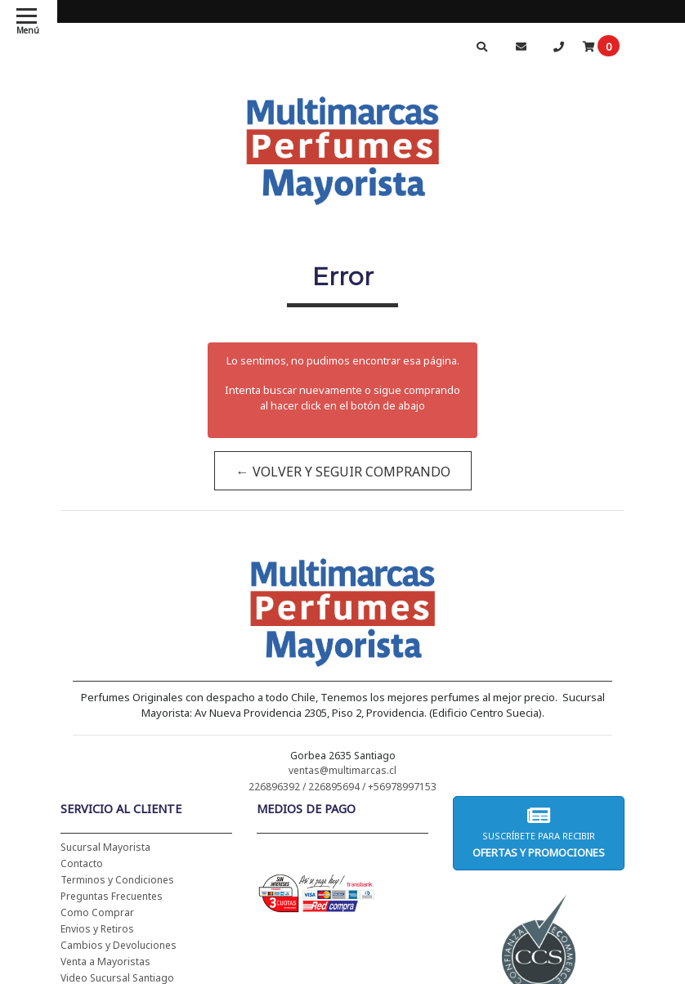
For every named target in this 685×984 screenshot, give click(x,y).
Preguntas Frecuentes (111, 896)
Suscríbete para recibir (538, 832)
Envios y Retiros (97, 929)
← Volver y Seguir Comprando (342, 472)
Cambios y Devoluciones (118, 945)
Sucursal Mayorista (105, 847)
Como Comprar (97, 912)
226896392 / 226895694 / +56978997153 (342, 787)
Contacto (81, 863)
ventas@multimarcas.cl (342, 770)
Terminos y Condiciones (117, 880)
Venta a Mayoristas (105, 961)
